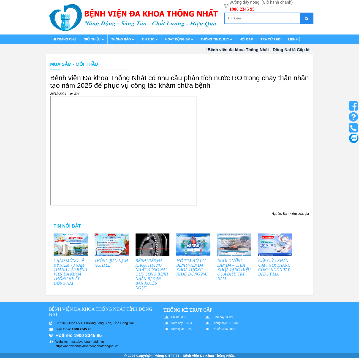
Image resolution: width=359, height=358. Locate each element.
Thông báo (122, 39)
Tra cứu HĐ (270, 39)
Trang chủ (64, 39)
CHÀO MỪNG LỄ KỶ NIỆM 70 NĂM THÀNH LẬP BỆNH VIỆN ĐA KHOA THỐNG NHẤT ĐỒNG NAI (70, 272)
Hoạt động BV (179, 39)
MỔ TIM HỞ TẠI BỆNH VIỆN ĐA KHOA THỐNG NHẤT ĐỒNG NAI (192, 267)
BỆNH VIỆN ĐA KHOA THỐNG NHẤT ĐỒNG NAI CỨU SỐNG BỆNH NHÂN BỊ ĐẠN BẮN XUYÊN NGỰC (152, 274)
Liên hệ (294, 39)
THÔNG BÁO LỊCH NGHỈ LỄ (111, 263)
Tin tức (149, 39)
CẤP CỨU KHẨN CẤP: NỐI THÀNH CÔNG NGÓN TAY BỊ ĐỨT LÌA (274, 267)
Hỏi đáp (246, 39)
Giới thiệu (94, 39)
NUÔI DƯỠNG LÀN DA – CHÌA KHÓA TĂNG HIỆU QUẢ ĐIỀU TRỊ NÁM (234, 269)
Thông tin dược (216, 39)
